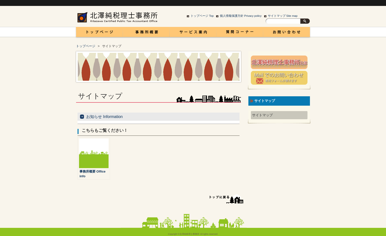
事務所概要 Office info (146, 33)
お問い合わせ (286, 33)
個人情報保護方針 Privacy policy (241, 15)
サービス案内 (193, 33)
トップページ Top (202, 15)
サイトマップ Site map (283, 15)
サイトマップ (262, 115)
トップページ (85, 46)
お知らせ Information (104, 117)
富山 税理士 (98, 33)
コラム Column (239, 33)
